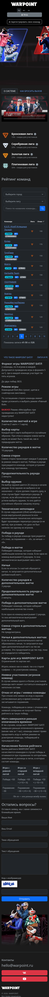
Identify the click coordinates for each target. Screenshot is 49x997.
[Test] (22, 208)
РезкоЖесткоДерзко (14, 302)
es (29, 10)
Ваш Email (7, 828)
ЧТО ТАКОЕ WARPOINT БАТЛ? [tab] (18, 357)
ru (19, 10)
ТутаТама (9, 252)
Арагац (7, 293)
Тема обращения (10, 840)
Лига (32, 221)
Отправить (24, 898)
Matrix (7, 264)
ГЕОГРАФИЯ (10, 282)
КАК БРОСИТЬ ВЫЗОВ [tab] (31, 91)
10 (44, 336)
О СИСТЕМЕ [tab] (10, 91)
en (24, 10)
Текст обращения (10, 851)
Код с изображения (11, 878)
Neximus (8, 314)
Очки (40, 221)
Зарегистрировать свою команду (24, 22)
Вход (24, 14)
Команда (8, 221)
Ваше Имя (7, 817)
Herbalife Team (11, 273)
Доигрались (10, 325)
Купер (7, 241)
